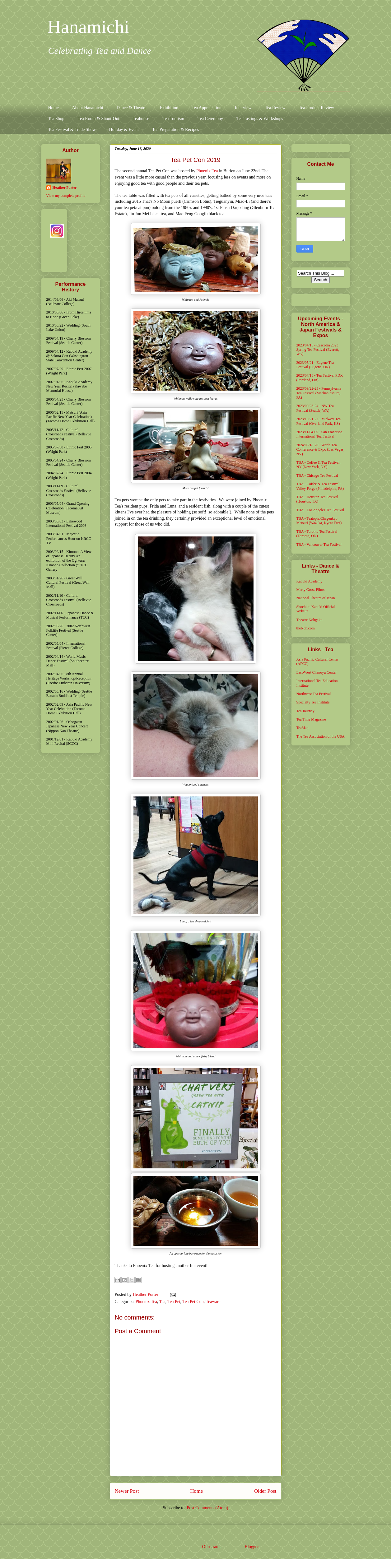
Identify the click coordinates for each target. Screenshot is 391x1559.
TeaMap (302, 728)
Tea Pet (173, 1301)
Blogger (251, 1546)
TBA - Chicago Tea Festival (317, 475)
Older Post (265, 1491)
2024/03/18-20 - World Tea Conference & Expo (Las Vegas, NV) (320, 449)
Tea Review (275, 107)
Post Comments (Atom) (207, 1508)
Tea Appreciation (206, 107)
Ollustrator (211, 1546)
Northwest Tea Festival (313, 694)
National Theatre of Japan (315, 598)
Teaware (213, 1301)
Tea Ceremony (210, 118)
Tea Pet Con (193, 1301)
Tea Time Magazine (311, 719)
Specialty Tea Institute (313, 702)
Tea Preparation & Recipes (175, 129)
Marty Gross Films (310, 589)
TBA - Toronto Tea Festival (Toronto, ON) (316, 533)
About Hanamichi (87, 107)
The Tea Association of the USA (320, 736)
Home (53, 107)
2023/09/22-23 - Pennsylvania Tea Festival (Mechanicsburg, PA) (319, 393)
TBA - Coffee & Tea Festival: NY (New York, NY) (318, 464)
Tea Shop (56, 118)
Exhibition (169, 107)
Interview (243, 107)
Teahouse (141, 118)
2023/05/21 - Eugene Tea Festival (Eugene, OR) (315, 364)
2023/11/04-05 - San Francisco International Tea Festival (319, 434)
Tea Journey (305, 711)
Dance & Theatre (132, 107)
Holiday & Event (124, 129)
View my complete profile (66, 195)
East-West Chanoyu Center (316, 672)
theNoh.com (305, 628)
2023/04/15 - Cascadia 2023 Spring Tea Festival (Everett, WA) (317, 349)
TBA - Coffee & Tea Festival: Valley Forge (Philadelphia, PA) (320, 486)
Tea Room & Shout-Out (98, 118)
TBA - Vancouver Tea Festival (319, 544)
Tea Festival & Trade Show (72, 129)
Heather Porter (146, 1294)
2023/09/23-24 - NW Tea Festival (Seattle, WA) (315, 408)
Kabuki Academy (309, 581)
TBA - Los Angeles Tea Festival (320, 510)
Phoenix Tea (207, 171)
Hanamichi (88, 26)
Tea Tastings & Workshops (259, 118)
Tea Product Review (316, 107)
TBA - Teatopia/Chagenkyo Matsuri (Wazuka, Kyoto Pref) (319, 520)
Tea (162, 1301)
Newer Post (127, 1491)
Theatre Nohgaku (309, 620)
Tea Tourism (173, 118)
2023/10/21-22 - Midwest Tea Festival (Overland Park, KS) (318, 421)
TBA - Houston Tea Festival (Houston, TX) (317, 499)
